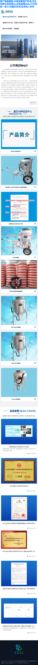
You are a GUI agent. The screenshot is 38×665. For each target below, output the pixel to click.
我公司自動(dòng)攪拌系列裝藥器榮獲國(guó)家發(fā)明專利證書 (19, 523)
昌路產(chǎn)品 (8, 23)
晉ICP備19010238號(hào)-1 (23, 663)
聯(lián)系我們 (7, 29)
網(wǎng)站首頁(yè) (10, 17)
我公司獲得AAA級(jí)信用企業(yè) (19, 486)
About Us (33, 103)
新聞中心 (31, 23)
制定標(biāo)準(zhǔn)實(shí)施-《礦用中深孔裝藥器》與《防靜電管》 (19, 626)
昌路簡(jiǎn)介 (23, 17)
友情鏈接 (16, 29)
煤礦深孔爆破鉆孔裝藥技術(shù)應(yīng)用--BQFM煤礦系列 (19, 588)
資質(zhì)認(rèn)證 (20, 23)
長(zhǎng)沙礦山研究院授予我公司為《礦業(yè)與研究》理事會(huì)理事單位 (19, 551)
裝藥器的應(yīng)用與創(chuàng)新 (19, 447)
